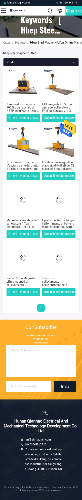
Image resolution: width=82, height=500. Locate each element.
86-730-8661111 (67, 2)
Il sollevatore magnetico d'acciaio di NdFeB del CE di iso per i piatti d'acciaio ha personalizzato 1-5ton (58, 167)
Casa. (7, 42)
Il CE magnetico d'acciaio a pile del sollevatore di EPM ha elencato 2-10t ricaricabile (58, 109)
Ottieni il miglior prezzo (23, 117)
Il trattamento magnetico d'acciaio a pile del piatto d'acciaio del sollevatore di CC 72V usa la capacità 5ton (23, 169)
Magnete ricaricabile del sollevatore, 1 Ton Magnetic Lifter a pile (22, 223)
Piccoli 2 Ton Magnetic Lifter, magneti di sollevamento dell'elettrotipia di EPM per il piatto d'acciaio (21, 285)
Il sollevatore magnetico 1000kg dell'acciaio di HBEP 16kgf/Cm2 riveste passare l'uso (22, 109)
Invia (65, 386)
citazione (73, 11)
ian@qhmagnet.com (16, 2)
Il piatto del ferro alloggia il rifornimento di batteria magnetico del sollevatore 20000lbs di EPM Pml (58, 225)
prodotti (20, 42)
